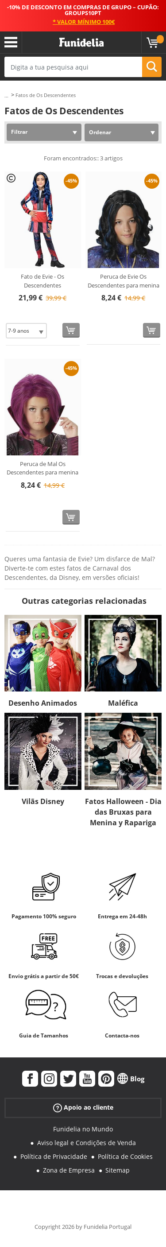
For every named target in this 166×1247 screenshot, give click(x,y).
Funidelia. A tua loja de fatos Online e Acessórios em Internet (81, 42)
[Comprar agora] (71, 330)
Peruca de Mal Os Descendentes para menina (42, 468)
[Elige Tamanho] (26, 330)
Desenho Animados (42, 703)
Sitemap (117, 1170)
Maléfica (123, 703)
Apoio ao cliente (83, 1107)
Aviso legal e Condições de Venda (86, 1142)
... (6, 95)
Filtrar (19, 132)
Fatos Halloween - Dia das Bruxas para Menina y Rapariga (123, 811)
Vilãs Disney (43, 801)
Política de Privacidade (53, 1156)
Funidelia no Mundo (83, 1129)
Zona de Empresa (69, 1170)
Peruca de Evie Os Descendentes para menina (123, 280)
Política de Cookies (125, 1156)
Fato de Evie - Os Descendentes (42, 280)
